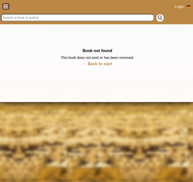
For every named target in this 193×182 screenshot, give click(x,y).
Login (179, 6)
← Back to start (97, 64)
